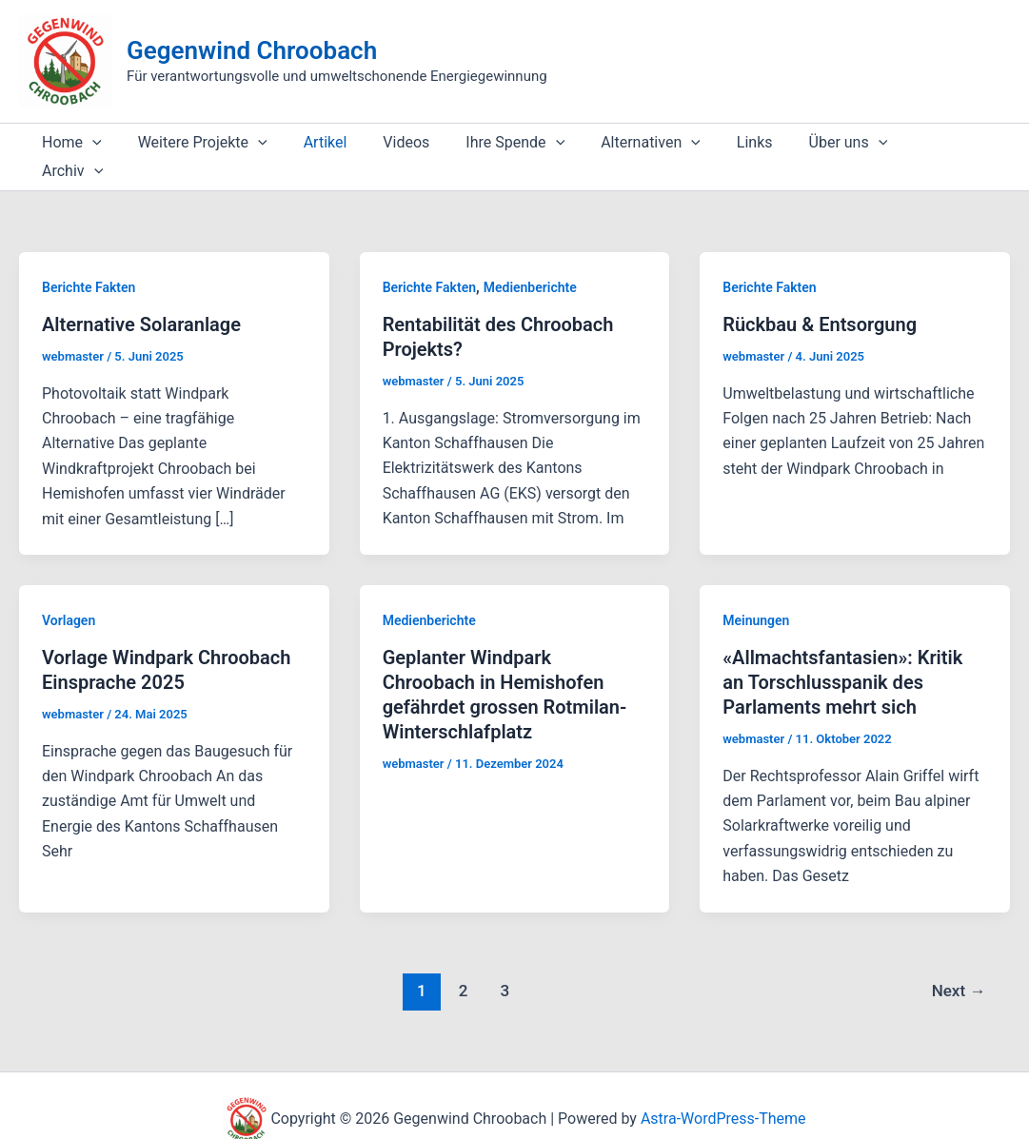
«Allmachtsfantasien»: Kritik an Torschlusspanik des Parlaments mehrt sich (842, 654)
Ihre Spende (489, 142)
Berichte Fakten (88, 258)
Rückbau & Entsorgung (819, 296)
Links (718, 142)
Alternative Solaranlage (141, 296)
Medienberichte (530, 258)
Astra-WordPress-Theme (723, 1091)
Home (69, 142)
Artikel (311, 142)
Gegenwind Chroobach (252, 50)
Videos (386, 142)
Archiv (905, 142)
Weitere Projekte (194, 142)
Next (959, 962)
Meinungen (755, 591)
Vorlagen (68, 591)
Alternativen (619, 142)
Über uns (805, 142)
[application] (89, 142)
